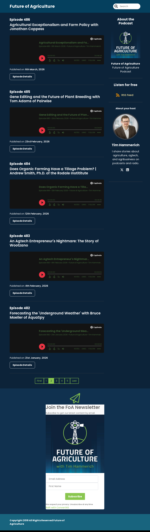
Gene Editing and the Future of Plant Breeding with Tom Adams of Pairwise (55, 100)
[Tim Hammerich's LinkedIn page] (127, 173)
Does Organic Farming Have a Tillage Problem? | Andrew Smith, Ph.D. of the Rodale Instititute (53, 172)
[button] (75, 445)
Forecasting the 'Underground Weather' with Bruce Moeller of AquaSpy (55, 316)
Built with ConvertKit (57, 509)
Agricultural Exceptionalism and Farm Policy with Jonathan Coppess (54, 28)
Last (74, 382)
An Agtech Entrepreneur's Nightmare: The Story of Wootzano (54, 244)
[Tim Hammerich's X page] (124, 173)
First (39, 382)
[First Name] (72, 488)
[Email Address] (72, 480)
